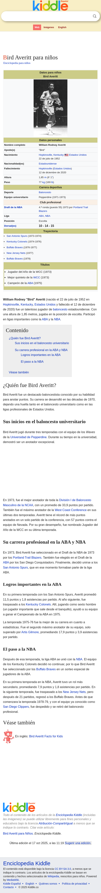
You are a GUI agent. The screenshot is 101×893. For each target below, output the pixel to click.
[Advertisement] (50, 42)
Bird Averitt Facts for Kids (46, 736)
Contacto (8, 887)
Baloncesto (45, 192)
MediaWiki (13, 879)
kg (43, 182)
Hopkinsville (45, 154)
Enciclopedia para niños (16, 62)
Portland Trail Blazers (27, 557)
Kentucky (59, 154)
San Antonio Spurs (17, 236)
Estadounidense (48, 163)
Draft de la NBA (13, 207)
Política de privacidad (74, 883)
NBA (47, 215)
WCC (36, 277)
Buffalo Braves (15, 247)
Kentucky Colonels (17, 241)
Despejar (87, 16)
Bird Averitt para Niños (18, 833)
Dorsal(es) (10, 225)
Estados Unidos (78, 154)
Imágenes (49, 27)
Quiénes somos (48, 883)
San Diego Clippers (16, 706)
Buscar (94, 16)
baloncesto (60, 309)
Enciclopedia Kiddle (69, 815)
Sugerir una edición (77, 843)
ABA (41, 215)
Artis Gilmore (30, 632)
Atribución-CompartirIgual (56, 823)
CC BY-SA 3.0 (63, 868)
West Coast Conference (71, 510)
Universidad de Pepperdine (28, 437)
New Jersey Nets (16, 253)
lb (52, 182)
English (62, 27)
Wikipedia (53, 876)
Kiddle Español (12, 883)
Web (37, 27)
